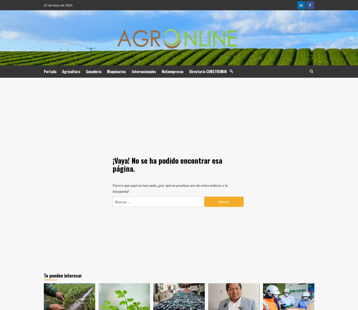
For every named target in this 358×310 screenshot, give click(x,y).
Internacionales (144, 71)
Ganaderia (93, 71)
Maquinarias (116, 71)
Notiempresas (173, 71)
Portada (50, 71)
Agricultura (71, 71)
